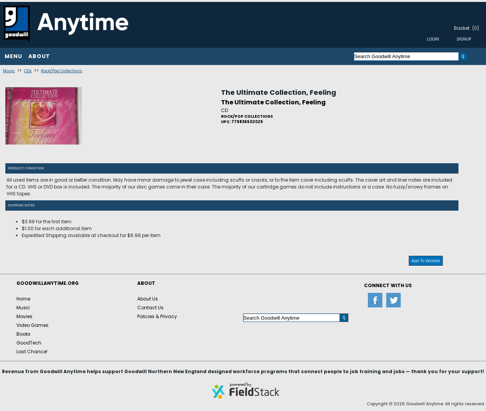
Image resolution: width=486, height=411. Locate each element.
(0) (475, 28)
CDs (28, 70)
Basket (462, 28)
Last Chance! (31, 351)
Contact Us (150, 307)
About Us (147, 299)
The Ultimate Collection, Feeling (278, 92)
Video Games (32, 325)
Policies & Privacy (157, 316)
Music (9, 70)
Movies (24, 316)
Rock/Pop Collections (61, 70)
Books (23, 334)
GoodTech (28, 343)
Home (23, 299)
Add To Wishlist (425, 260)
